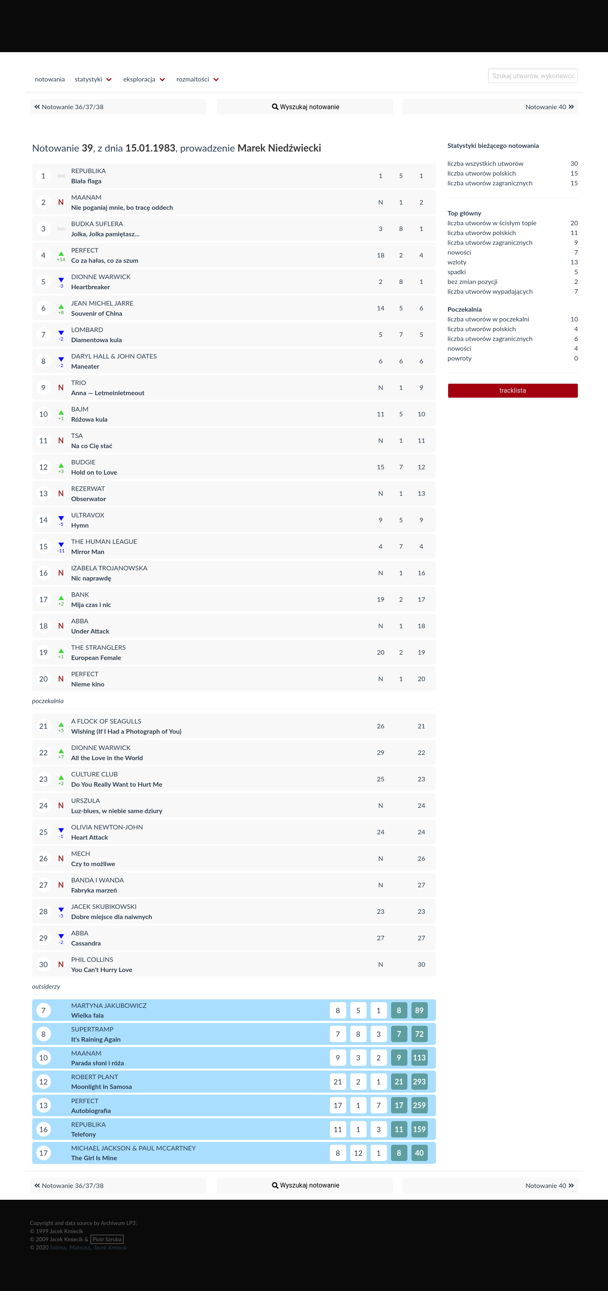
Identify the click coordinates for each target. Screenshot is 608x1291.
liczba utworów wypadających (490, 291)
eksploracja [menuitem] (139, 79)
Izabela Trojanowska (109, 568)
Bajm (80, 409)
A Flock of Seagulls (106, 721)
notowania (50, 79)
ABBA (79, 621)
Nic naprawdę (91, 578)
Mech (81, 853)
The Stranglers (98, 647)
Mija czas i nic (91, 604)
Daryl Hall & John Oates (114, 356)
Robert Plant (94, 1076)
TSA (77, 435)
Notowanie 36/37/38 (68, 107)
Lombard (87, 329)
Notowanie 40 (551, 107)
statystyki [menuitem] (88, 79)
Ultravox (87, 515)
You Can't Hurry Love (102, 969)
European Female (96, 657)
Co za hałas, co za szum (105, 260)
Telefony (83, 1134)
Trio (78, 382)
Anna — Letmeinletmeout (108, 392)
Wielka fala (87, 1015)
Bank (80, 594)
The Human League (104, 541)
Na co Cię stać (92, 445)
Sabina (58, 1247)
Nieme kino (88, 684)
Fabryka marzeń (94, 890)
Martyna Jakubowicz (109, 1005)
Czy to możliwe (93, 863)
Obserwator (88, 498)
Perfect (85, 250)
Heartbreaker (90, 286)
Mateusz (80, 1247)
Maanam (86, 197)
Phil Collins (92, 959)
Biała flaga (86, 181)
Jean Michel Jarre (102, 303)
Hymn (80, 525)
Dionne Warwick (101, 276)
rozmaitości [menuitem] (193, 79)
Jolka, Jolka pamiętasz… (105, 234)
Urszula (85, 800)
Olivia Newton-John (107, 827)
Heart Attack (89, 837)
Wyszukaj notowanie (305, 107)
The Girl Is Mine (94, 1157)
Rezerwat (88, 488)
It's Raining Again (96, 1039)
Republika (88, 170)
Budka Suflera (97, 223)
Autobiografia (91, 1110)
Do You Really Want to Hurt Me (116, 784)
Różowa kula (89, 419)
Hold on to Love (94, 472)
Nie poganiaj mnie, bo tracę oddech (122, 207)
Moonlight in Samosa (101, 1086)
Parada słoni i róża (97, 1063)
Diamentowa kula (96, 339)
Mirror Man (88, 551)
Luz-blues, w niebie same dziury (117, 810)
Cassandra (86, 943)
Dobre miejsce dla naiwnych (111, 916)
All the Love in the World (107, 757)
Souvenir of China (96, 313)
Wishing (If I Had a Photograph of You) (126, 731)
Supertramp (92, 1029)
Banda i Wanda (97, 880)
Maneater (85, 366)
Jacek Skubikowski (104, 906)
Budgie (83, 462)
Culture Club (94, 774)
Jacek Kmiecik (110, 1247)
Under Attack (90, 631)
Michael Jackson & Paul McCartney (133, 1148)
